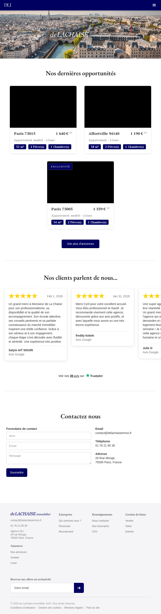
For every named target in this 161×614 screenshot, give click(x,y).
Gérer (128, 526)
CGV (94, 531)
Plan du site (93, 607)
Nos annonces (18, 552)
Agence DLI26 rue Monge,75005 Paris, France (21, 534)
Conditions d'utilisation (22, 607)
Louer (13, 563)
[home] (7, 5)
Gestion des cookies (50, 607)
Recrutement (66, 531)
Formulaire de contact (21, 428)
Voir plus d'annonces (80, 243)
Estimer (129, 531)
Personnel (64, 526)
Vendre (129, 520)
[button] (154, 5)
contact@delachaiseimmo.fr (26, 520)
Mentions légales (73, 607)
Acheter (14, 557)
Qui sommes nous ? (70, 520)
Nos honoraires (100, 526)
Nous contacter (100, 520)
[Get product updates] (42, 588)
